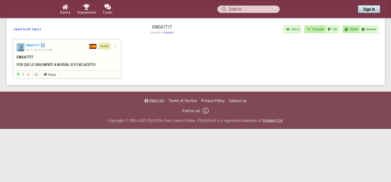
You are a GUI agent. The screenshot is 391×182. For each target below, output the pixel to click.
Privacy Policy (213, 86)
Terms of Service (182, 86)
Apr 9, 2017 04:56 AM (39, 36)
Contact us (238, 86)
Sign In (369, 9)
